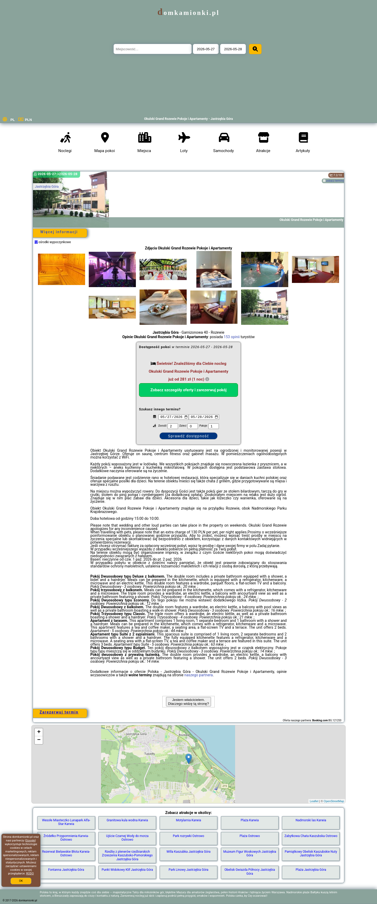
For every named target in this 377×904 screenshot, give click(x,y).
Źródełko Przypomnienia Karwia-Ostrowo (66, 837)
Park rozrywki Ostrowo (188, 836)
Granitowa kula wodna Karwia (127, 820)
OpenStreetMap (334, 801)
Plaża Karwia (250, 820)
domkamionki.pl (188, 12)
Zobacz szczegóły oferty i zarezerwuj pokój (189, 390)
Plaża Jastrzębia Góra (311, 870)
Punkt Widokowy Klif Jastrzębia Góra (127, 870)
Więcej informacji (59, 232)
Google (30, 840)
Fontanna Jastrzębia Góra (66, 870)
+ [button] (39, 732)
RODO (30, 873)
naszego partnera (198, 675)
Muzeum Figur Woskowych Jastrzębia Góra (249, 853)
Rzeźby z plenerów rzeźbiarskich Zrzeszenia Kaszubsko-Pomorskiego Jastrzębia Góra (127, 855)
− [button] (39, 740)
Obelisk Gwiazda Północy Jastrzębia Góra (249, 871)
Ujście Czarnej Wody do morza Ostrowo (127, 837)
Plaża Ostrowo (250, 836)
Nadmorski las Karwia (311, 820)
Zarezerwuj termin (59, 712)
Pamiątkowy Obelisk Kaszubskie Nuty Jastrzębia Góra (311, 853)
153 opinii (232, 337)
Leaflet (314, 801)
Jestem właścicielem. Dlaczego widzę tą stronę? (188, 702)
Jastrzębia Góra (47, 186)
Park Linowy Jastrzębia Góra (188, 870)
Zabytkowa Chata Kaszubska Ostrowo (310, 836)
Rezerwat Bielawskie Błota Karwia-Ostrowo (66, 853)
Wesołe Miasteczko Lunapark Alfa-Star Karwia (66, 822)
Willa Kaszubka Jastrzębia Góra (188, 851)
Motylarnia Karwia (188, 820)
